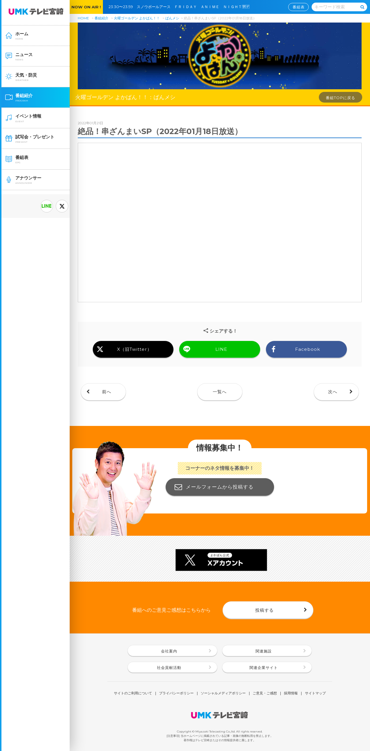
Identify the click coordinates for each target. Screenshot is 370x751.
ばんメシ (172, 18)
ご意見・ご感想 (265, 693)
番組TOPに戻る (340, 97)
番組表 (299, 7)
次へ (332, 391)
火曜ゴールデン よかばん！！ (137, 18)
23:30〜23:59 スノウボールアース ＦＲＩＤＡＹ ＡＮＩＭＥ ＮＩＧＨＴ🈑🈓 (180, 6)
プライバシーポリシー (176, 693)
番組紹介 (101, 18)
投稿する (264, 610)
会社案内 (169, 651)
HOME (83, 18)
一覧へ (220, 391)
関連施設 (264, 651)
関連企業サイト (263, 667)
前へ (106, 391)
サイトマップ (315, 693)
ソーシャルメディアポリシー (223, 693)
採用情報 (291, 693)
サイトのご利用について (133, 693)
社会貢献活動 (169, 667)
